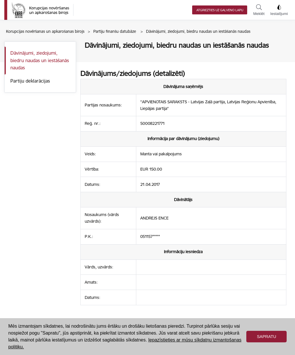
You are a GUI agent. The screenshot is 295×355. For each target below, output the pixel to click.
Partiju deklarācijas (30, 81)
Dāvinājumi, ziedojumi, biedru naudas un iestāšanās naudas (39, 60)
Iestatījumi (279, 10)
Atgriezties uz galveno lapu (219, 10)
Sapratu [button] (266, 336)
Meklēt (258, 10)
